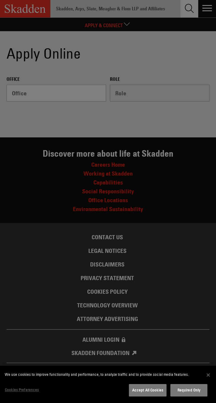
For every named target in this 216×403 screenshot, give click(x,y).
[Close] (208, 375)
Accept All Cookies (147, 390)
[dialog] (108, 384)
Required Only (189, 390)
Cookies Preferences (22, 389)
